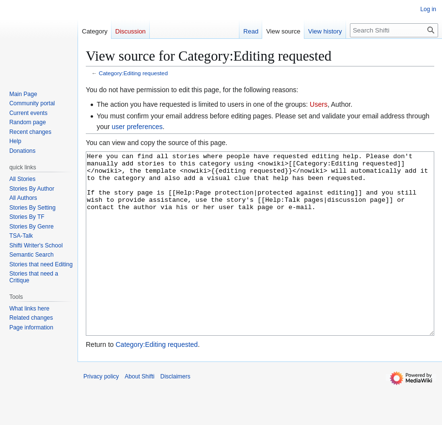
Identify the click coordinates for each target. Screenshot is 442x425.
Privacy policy (101, 412)
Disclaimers (175, 412)
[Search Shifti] (394, 30)
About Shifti (139, 412)
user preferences (137, 127)
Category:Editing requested (133, 73)
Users (319, 104)
